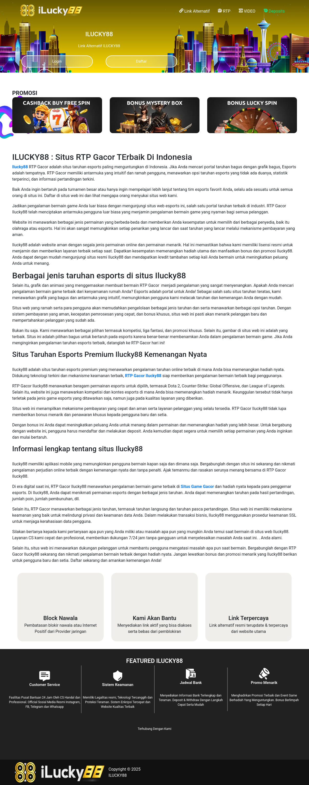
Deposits (274, 11)
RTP (224, 11)
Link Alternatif (194, 11)
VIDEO (247, 11)
